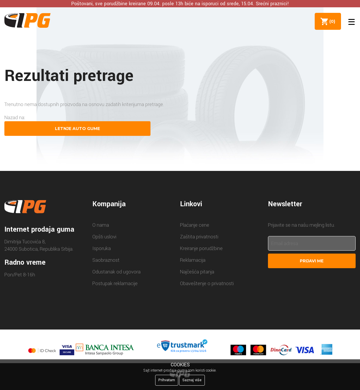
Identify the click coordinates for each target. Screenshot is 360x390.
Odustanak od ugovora (116, 271)
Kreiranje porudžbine (201, 248)
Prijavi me (311, 261)
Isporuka (101, 248)
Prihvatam (166, 380)
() (331, 21)
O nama (100, 225)
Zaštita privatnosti (199, 236)
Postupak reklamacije (115, 283)
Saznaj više (192, 380)
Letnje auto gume (77, 128)
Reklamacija (192, 260)
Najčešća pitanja (197, 271)
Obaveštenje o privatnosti (207, 283)
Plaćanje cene (194, 225)
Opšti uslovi (104, 236)
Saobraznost (106, 260)
